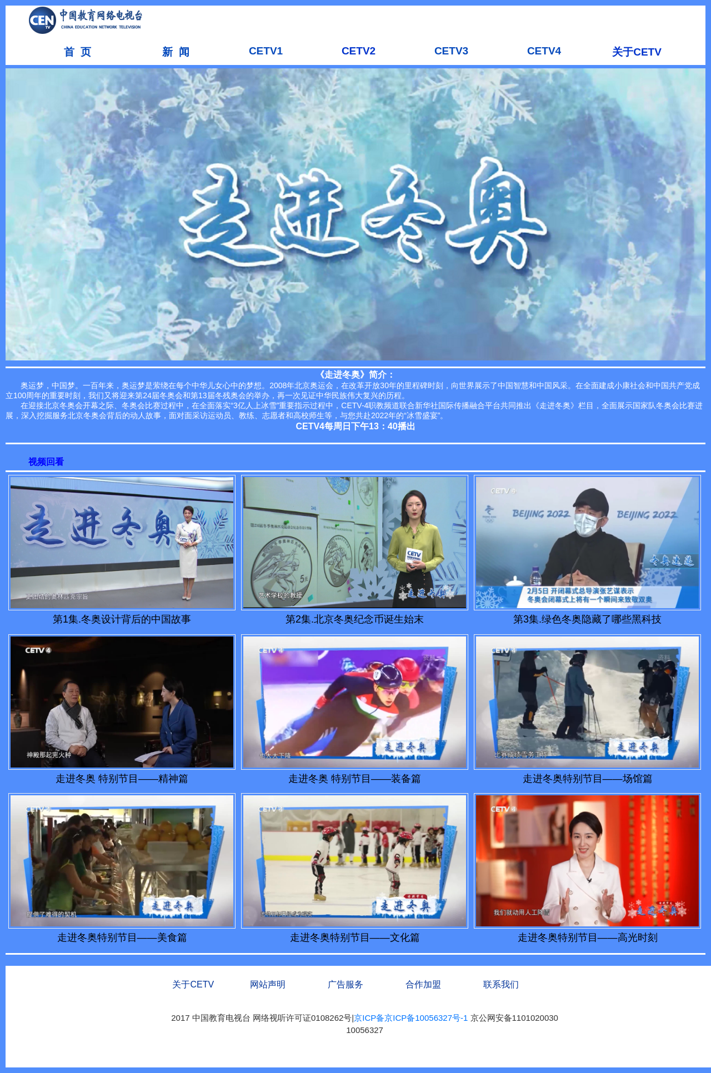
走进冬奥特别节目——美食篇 (122, 937)
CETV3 (451, 51)
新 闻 (173, 52)
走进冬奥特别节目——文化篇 (355, 937)
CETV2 (358, 51)
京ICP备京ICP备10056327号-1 (411, 1017)
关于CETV (637, 52)
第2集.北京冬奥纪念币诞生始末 (355, 619)
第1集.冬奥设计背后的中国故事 (122, 619)
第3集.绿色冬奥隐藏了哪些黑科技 (587, 619)
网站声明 (268, 984)
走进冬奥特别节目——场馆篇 (588, 778)
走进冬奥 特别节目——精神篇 (122, 778)
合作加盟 (423, 984)
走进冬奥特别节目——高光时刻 (588, 937)
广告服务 (345, 984)
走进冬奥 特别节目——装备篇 (354, 778)
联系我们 (501, 984)
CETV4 (544, 51)
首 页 (77, 52)
